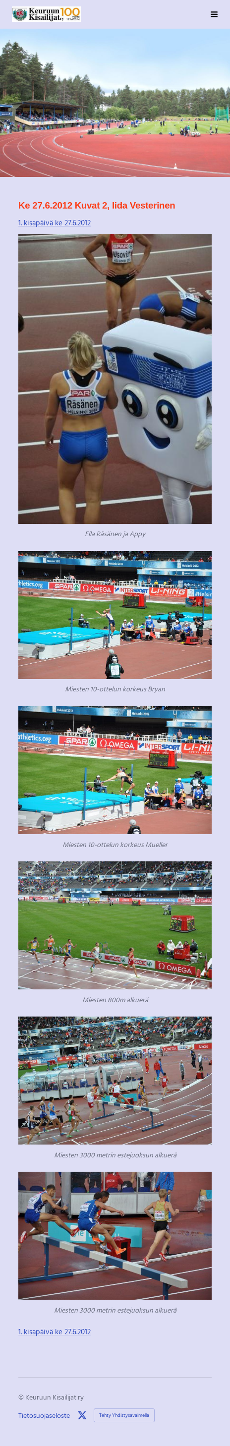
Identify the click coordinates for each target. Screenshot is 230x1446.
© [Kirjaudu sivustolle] (21, 1397)
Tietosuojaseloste (44, 1415)
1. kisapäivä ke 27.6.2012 (54, 222)
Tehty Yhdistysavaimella (124, 1415)
